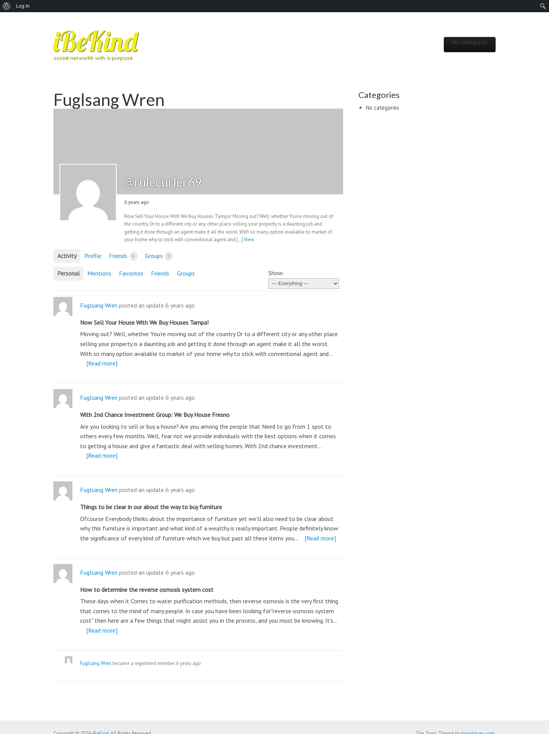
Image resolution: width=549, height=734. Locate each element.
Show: (276, 273)
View (249, 239)
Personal (68, 273)
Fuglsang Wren (98, 305)
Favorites (131, 273)
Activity (67, 256)
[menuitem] (6, 6)
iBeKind (95, 41)
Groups (159, 256)
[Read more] (101, 363)
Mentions (99, 273)
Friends (123, 256)
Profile (92, 256)
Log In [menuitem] (23, 6)
